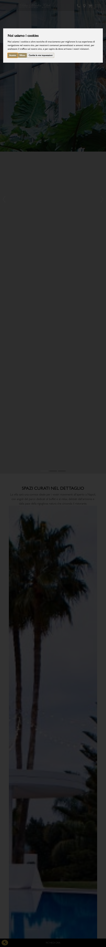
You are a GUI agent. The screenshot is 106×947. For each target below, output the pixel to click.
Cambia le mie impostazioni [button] (40, 55)
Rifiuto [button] (22, 55)
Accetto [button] (12, 55)
